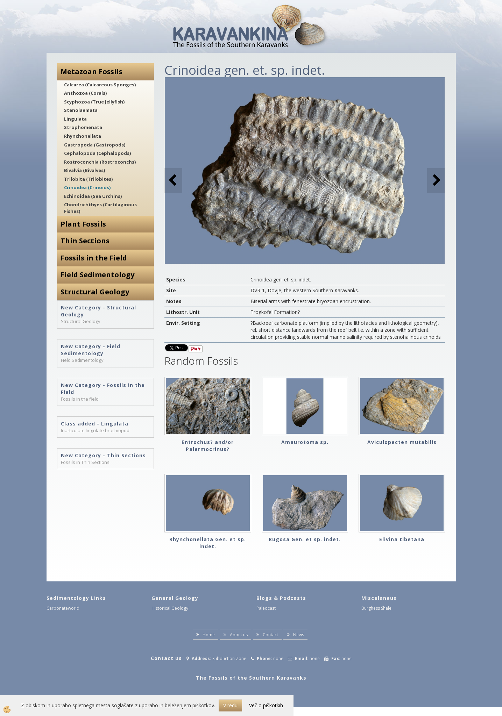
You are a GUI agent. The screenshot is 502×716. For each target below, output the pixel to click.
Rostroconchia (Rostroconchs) (100, 162)
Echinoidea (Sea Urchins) (93, 196)
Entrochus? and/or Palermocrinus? (208, 445)
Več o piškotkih (266, 705)
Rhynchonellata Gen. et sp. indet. (207, 543)
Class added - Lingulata (94, 423)
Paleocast (266, 608)
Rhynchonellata (82, 136)
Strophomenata (83, 127)
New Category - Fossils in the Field (103, 388)
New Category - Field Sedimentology (90, 350)
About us (239, 635)
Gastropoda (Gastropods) (94, 145)
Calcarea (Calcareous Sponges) (100, 84)
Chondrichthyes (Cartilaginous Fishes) (100, 207)
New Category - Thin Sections (103, 455)
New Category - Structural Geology (98, 311)
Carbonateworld (63, 608)
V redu (230, 705)
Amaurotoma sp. (304, 442)
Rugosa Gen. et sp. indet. (305, 539)
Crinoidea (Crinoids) (87, 187)
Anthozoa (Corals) (85, 93)
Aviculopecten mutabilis (402, 442)
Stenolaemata (81, 110)
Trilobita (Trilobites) (88, 179)
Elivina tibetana (401, 539)
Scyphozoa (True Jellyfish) (94, 102)
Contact (270, 635)
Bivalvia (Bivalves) (84, 170)
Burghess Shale (376, 608)
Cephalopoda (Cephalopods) (97, 153)
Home (209, 635)
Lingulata (75, 119)
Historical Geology (169, 608)
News (298, 635)
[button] (436, 180)
